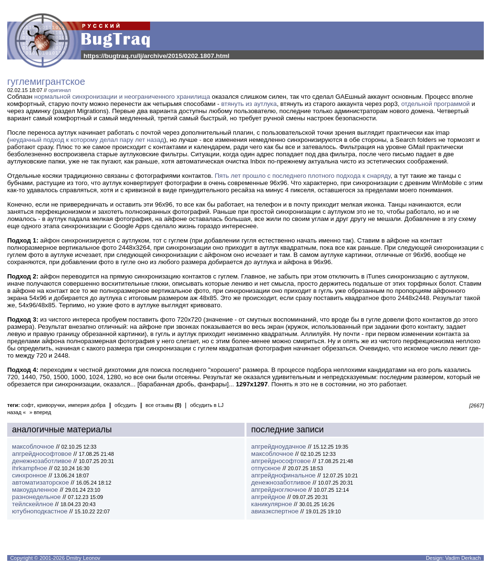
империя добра (86, 405)
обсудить (126, 405)
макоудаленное (35, 489)
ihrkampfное (29, 468)
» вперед (40, 412)
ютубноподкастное (40, 511)
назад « (16, 412)
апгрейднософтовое (41, 453)
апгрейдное (268, 496)
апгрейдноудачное (278, 446)
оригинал (59, 90)
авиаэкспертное (275, 511)
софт (28, 405)
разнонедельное (36, 496)
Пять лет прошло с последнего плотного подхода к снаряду (303, 175)
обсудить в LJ (206, 405)
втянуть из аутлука (249, 103)
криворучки (51, 405)
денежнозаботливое (41, 460)
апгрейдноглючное (279, 489)
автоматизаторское (40, 482)
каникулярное (271, 504)
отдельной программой (435, 103)
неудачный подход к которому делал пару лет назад (86, 139)
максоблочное (33, 446)
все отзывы (164, 405)
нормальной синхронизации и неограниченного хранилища (122, 96)
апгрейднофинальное (283, 475)
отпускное (266, 468)
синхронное (29, 475)
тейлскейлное (32, 504)
